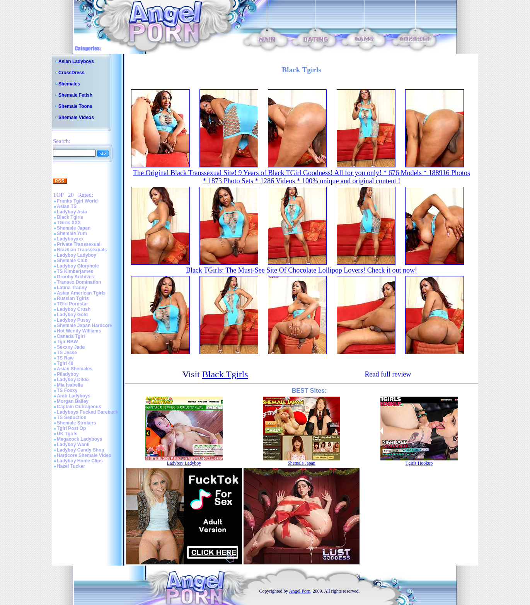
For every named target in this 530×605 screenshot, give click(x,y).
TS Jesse (67, 352)
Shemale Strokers (76, 423)
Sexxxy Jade (71, 347)
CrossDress (71, 72)
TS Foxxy (67, 390)
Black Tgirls (70, 217)
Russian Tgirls (73, 298)
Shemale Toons (75, 106)
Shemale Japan (73, 228)
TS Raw (65, 358)
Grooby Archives (75, 276)
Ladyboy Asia (72, 212)
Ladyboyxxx (70, 239)
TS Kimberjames (75, 271)
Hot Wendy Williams (79, 331)
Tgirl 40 (65, 363)
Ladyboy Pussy (74, 320)
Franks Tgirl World (77, 201)
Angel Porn (299, 591)
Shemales (69, 84)
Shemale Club (72, 260)
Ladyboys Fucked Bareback (87, 412)
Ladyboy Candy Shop (80, 450)
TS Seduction (72, 417)
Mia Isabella (70, 385)
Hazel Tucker (71, 466)
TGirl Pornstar (72, 304)
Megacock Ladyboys (79, 439)
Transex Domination (79, 282)
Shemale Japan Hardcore (84, 325)
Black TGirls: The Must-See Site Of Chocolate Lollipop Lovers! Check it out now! (301, 270)
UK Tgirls (67, 433)
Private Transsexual (79, 244)
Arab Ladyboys (73, 396)
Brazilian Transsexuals (82, 249)
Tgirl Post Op (71, 428)
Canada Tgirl (71, 336)
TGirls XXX (69, 222)
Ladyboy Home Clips (80, 461)
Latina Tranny (72, 287)
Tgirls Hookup (419, 463)
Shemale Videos (76, 117)
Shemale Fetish (75, 95)
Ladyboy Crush (73, 309)
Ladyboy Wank (73, 444)
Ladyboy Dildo (73, 379)
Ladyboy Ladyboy (76, 255)
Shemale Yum (72, 233)
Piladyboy (68, 374)
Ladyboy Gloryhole (78, 266)
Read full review (388, 374)
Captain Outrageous (79, 406)
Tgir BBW (67, 341)
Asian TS (67, 206)
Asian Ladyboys (76, 61)
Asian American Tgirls (81, 293)
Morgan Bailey (73, 401)
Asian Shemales (74, 369)
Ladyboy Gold (72, 314)
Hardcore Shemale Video (84, 455)
